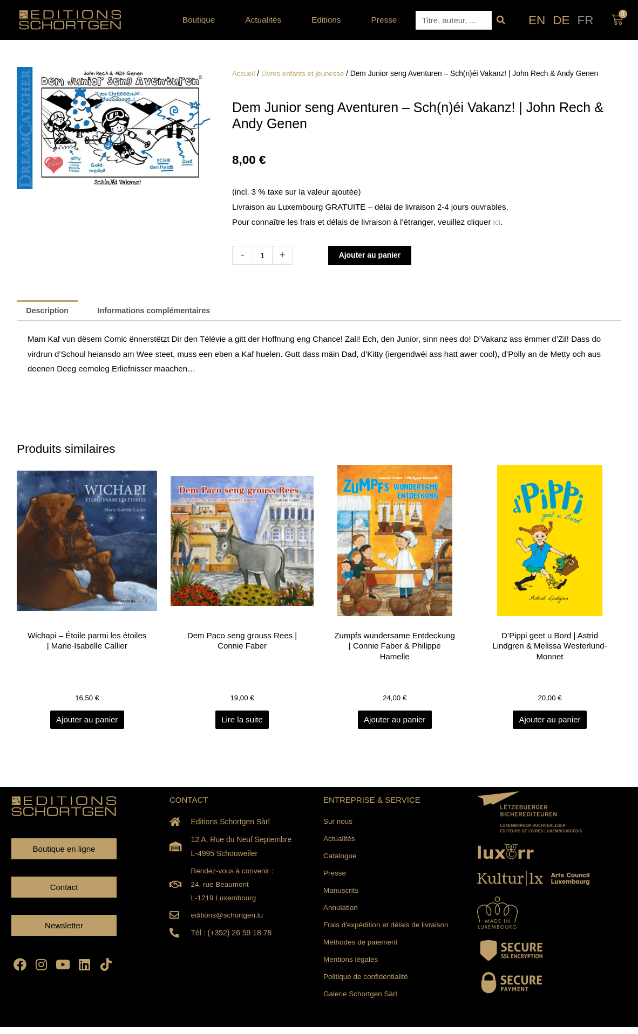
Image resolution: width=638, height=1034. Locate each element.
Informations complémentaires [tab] (160, 310)
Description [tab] (48, 310)
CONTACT (188, 800)
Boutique (201, 20)
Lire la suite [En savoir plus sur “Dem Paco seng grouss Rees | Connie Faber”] (242, 721)
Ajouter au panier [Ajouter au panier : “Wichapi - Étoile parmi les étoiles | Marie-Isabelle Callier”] (88, 721)
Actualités (266, 20)
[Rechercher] (501, 20)
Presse (384, 19)
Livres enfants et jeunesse (305, 74)
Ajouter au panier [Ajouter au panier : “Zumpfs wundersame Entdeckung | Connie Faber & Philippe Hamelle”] (395, 721)
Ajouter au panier (373, 255)
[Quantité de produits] (263, 255)
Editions (329, 20)
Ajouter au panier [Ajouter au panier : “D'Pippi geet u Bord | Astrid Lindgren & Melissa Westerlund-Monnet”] (549, 721)
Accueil (244, 74)
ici (497, 221)
